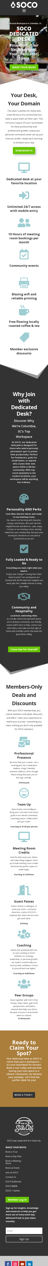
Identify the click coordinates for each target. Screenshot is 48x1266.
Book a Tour (12, 1152)
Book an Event (12, 1168)
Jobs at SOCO (12, 1172)
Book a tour (22, 1094)
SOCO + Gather (13, 1190)
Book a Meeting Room (13, 1162)
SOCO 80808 (11, 1186)
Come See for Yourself (24, 649)
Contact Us (11, 1177)
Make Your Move (24, 67)
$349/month (24, 150)
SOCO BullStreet (13, 1181)
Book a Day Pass (14, 1156)
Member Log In (17, 1199)
